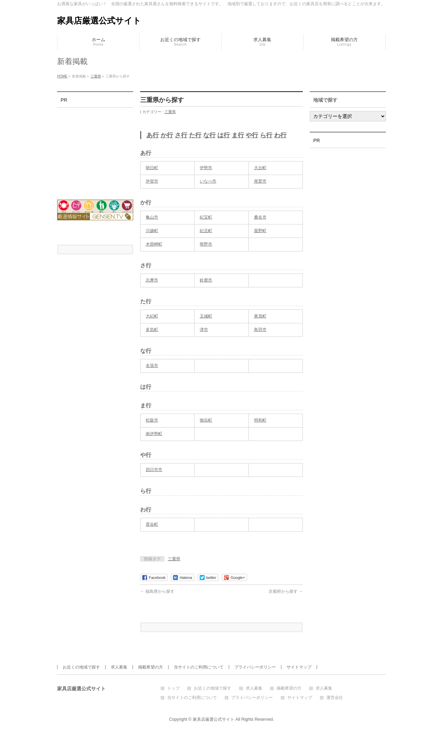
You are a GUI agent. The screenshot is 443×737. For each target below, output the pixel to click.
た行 (195, 135)
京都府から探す (286, 591)
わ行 (280, 135)
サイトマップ (299, 667)
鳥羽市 (260, 329)
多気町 (152, 329)
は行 (223, 135)
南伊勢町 (154, 433)
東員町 (260, 316)
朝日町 (152, 167)
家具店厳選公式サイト (99, 20)
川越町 (152, 230)
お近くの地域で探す (81, 667)
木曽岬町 (154, 244)
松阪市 (152, 420)
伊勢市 (206, 167)
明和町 (260, 420)
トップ (173, 688)
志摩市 (152, 280)
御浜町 (206, 420)
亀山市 (152, 217)
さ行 (181, 135)
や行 (252, 135)
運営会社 (334, 697)
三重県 (170, 112)
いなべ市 (208, 181)
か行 (167, 135)
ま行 (238, 135)
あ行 (152, 135)
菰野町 (260, 230)
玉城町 (206, 316)
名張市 (152, 365)
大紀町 (152, 316)
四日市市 (154, 469)
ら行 (266, 135)
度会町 (152, 524)
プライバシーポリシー (255, 667)
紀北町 (206, 230)
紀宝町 (206, 217)
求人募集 (119, 667)
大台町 (260, 167)
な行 (209, 135)
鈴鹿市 (206, 280)
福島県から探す (157, 591)
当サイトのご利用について (199, 667)
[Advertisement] (95, 149)
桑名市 (260, 217)
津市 (204, 329)
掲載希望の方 (150, 667)
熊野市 (206, 244)
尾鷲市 (260, 181)
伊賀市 (152, 181)
